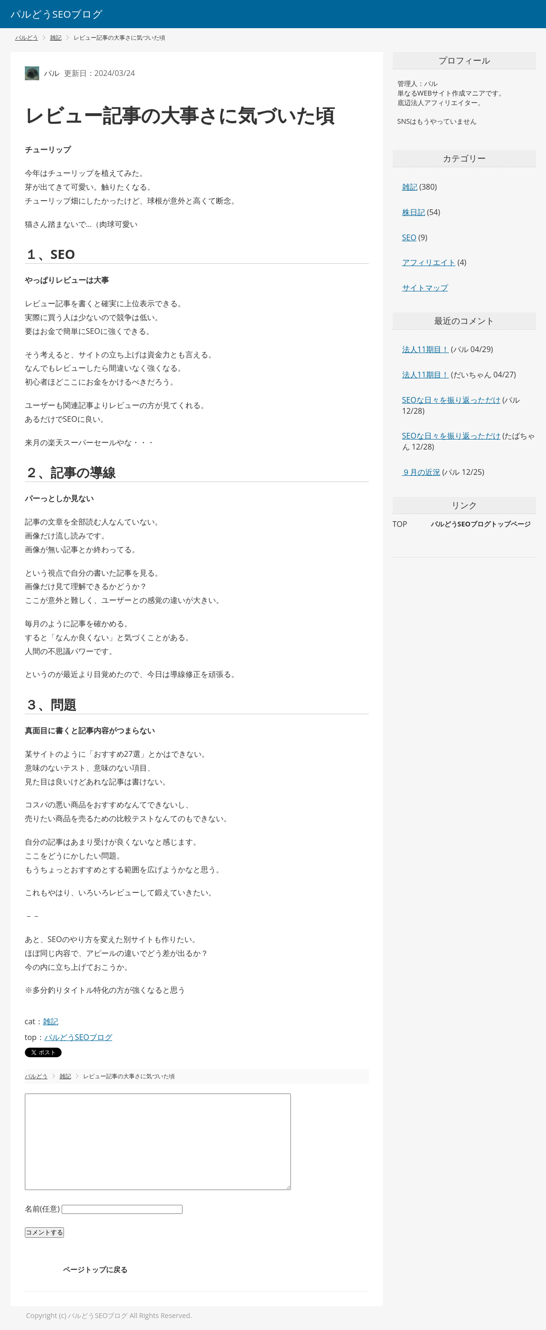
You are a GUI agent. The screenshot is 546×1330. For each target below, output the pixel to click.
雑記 (50, 1021)
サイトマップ (425, 287)
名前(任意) (43, 1208)
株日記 (413, 212)
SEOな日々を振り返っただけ (451, 400)
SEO (409, 237)
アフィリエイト (429, 262)
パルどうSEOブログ (57, 14)
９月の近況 (421, 472)
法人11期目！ (425, 349)
